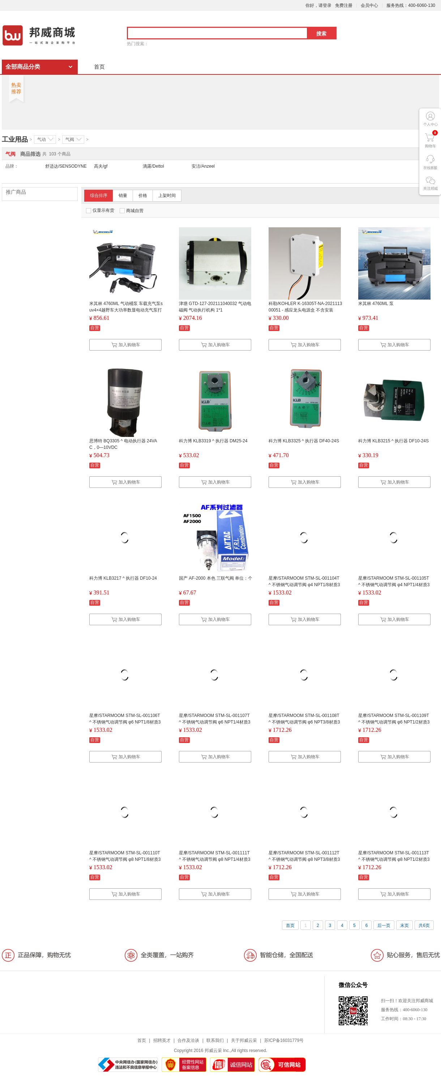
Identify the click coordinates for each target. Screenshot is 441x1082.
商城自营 (132, 210)
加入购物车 (125, 344)
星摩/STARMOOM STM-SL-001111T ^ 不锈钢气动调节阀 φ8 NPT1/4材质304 (214, 859)
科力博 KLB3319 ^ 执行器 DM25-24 (213, 440)
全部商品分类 (22, 67)
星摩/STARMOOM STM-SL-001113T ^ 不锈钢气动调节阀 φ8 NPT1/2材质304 (393, 859)
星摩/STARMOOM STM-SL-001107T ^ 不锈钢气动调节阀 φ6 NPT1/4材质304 (214, 722)
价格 (142, 195)
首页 (99, 67)
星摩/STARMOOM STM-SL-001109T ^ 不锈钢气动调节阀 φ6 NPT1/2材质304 (393, 722)
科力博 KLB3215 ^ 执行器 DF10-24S (393, 440)
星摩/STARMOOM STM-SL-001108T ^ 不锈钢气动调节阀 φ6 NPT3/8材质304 (304, 722)
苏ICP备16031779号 (284, 1040)
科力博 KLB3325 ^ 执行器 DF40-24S (304, 440)
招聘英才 (162, 1040)
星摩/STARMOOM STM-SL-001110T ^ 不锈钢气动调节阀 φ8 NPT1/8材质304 (124, 859)
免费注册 (343, 5)
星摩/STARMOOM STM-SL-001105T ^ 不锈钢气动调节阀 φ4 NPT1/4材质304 (393, 585)
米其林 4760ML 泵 (376, 303)
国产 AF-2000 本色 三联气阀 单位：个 (215, 578)
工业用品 (15, 139)
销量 (123, 195)
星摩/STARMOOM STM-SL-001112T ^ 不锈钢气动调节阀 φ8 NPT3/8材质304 (304, 859)
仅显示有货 (100, 210)
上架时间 (167, 195)
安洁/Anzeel (203, 166)
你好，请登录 (318, 5)
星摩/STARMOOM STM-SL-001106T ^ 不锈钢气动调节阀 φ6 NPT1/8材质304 (124, 722)
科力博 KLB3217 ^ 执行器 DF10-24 (123, 578)
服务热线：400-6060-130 (410, 5)
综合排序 (98, 195)
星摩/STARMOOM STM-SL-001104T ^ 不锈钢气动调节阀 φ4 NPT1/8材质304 (304, 585)
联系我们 (215, 1040)
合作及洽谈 (188, 1040)
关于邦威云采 (244, 1040)
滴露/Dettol (153, 166)
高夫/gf (100, 166)
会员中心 (369, 5)
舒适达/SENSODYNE (66, 166)
